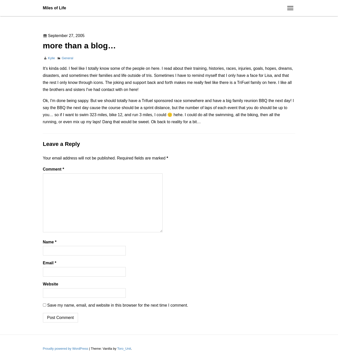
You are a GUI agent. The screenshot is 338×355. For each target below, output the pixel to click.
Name (50, 242)
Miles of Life (54, 8)
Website (50, 284)
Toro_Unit (124, 348)
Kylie (51, 58)
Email (49, 263)
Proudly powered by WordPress (66, 348)
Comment (53, 169)
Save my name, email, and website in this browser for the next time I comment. (117, 305)
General (67, 58)
